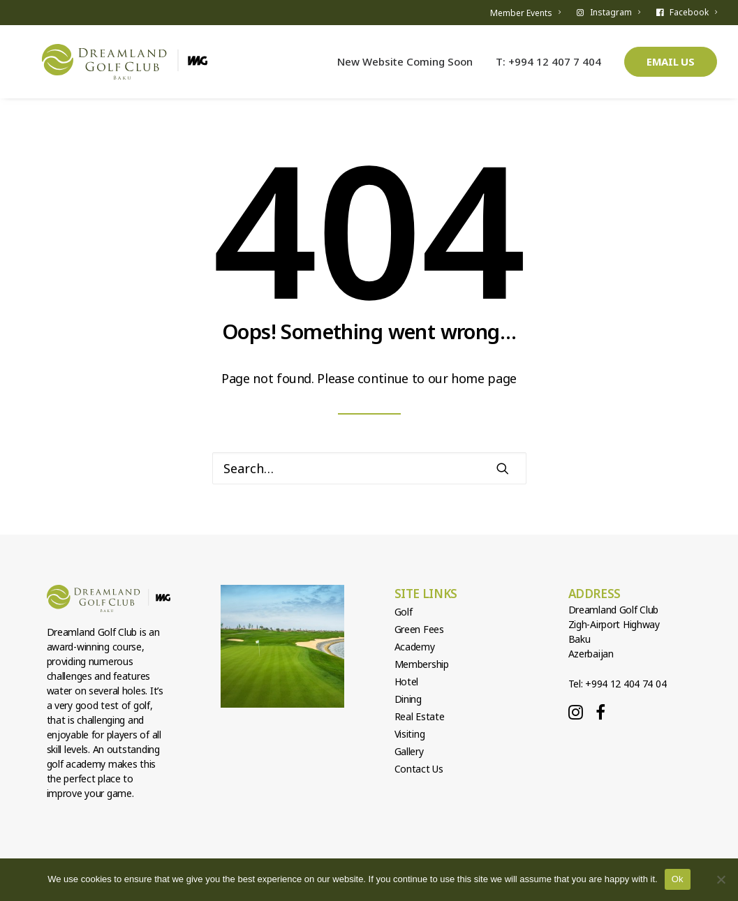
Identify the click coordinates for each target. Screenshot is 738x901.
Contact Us (418, 768)
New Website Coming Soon (405, 68)
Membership (421, 664)
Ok (678, 879)
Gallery (409, 751)
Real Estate (419, 716)
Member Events (525, 13)
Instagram (615, 12)
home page (484, 378)
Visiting (409, 733)
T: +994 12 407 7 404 (548, 68)
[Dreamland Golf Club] (134, 68)
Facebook (693, 12)
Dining (408, 699)
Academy (414, 646)
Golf (403, 611)
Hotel (406, 681)
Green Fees (419, 629)
